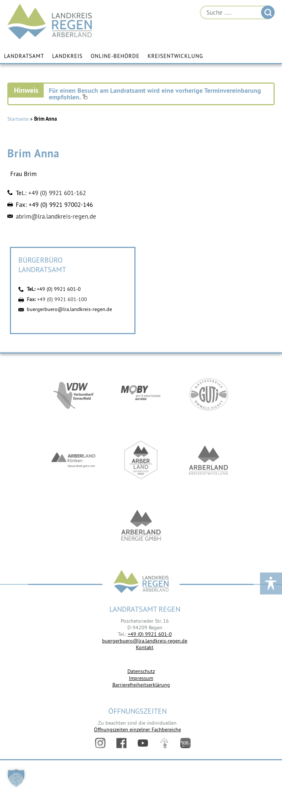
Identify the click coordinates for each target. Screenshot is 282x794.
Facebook (121, 743)
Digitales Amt (164, 743)
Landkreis (67, 55)
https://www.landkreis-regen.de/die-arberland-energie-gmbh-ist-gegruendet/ (141, 526)
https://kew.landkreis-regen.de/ (209, 460)
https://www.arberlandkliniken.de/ (73, 460)
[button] (16, 778)
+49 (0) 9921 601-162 (57, 193)
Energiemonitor (185, 743)
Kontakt (144, 647)
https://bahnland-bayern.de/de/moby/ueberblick (141, 394)
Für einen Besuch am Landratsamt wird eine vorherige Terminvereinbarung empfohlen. (155, 93)
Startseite (18, 119)
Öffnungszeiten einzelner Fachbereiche (137, 729)
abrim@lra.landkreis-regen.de (56, 216)
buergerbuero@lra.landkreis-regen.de (69, 309)
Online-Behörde (115, 55)
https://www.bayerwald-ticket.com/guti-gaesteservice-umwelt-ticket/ (209, 394)
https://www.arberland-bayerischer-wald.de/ (141, 460)
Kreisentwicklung (175, 55)
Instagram (100, 743)
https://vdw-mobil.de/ (73, 394)
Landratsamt (24, 55)
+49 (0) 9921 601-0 (59, 289)
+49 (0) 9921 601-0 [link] (150, 634)
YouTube (143, 743)
